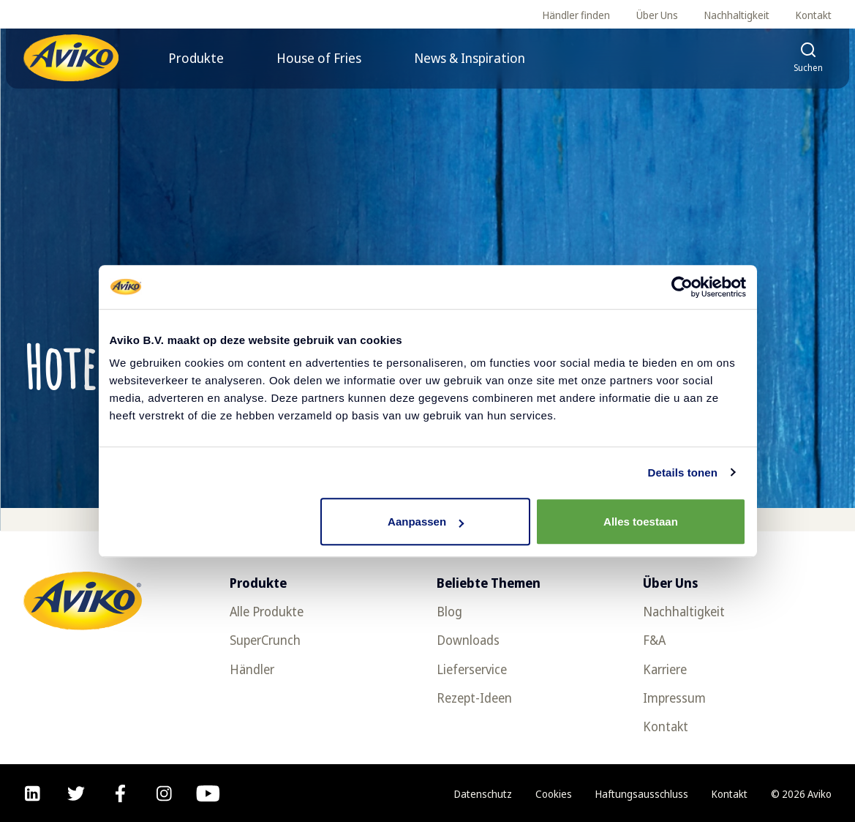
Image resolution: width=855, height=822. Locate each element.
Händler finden (576, 15)
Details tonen (682, 472)
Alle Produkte (267, 611)
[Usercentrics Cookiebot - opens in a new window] (682, 287)
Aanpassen (426, 521)
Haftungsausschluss (641, 794)
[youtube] (208, 793)
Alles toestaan (640, 521)
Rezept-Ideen (474, 698)
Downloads (468, 640)
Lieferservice (472, 669)
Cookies (553, 794)
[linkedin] (32, 793)
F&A (654, 640)
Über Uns (657, 15)
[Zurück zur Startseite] (70, 58)
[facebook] (120, 793)
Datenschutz (483, 794)
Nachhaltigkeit (736, 15)
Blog (449, 611)
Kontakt (814, 15)
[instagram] (164, 793)
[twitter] (76, 793)
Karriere (665, 669)
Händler (252, 669)
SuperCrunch (265, 640)
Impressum (674, 698)
